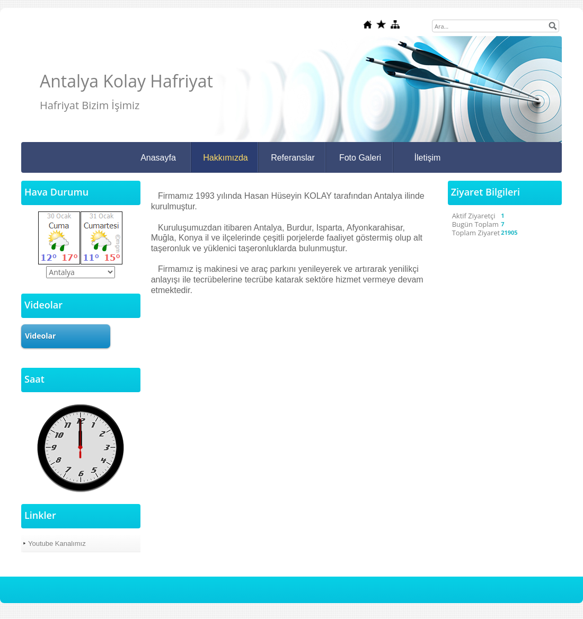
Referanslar (293, 157)
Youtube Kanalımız (57, 543)
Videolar (40, 336)
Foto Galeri (360, 157)
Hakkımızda (225, 157)
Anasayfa (158, 157)
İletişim (427, 157)
